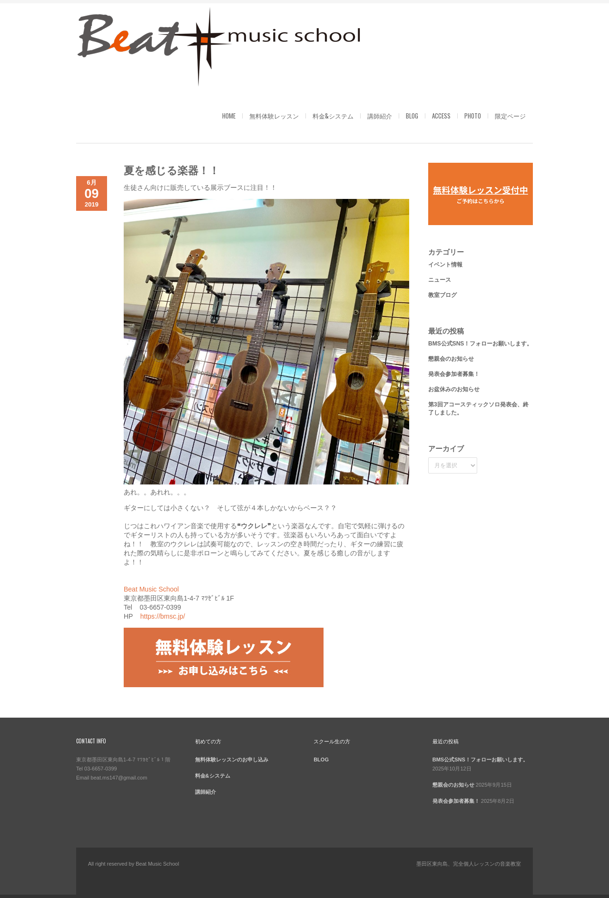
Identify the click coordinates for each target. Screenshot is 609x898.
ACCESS (441, 115)
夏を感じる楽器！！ (171, 169)
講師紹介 (379, 115)
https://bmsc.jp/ (162, 616)
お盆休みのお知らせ (454, 389)
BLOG (412, 115)
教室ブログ (442, 295)
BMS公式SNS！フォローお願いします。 (480, 343)
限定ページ (510, 115)
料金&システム (333, 115)
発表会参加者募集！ (454, 374)
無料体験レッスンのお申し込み (231, 759)
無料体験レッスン (274, 115)
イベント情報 (445, 264)
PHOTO (472, 115)
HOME (229, 115)
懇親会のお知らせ (451, 358)
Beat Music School (151, 589)
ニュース (439, 279)
